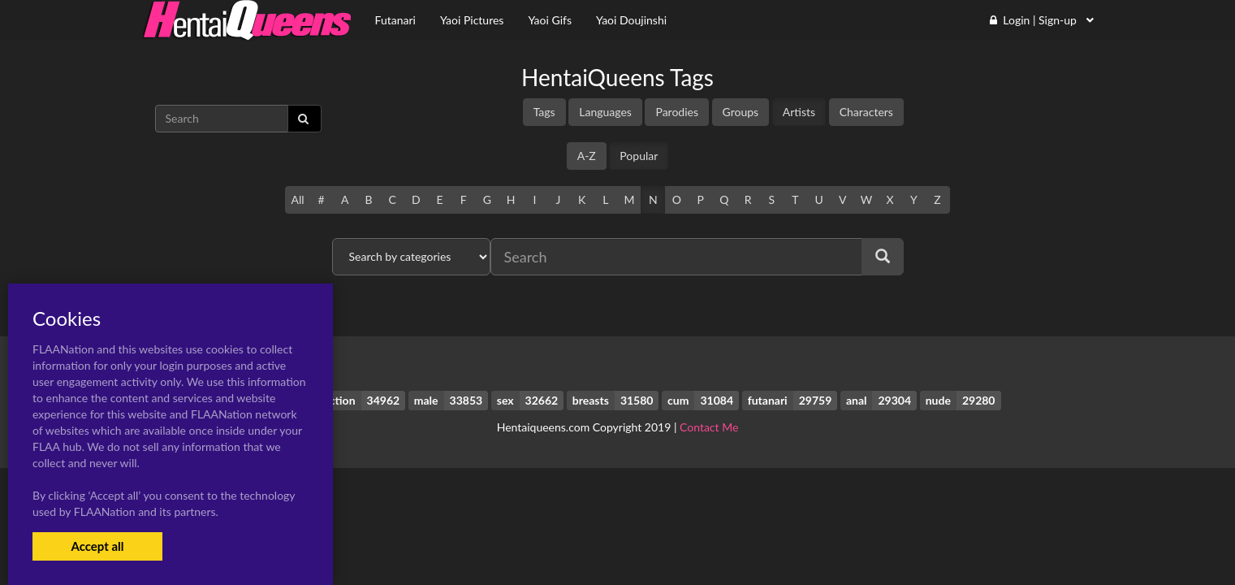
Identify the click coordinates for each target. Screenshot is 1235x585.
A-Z (586, 155)
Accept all (97, 546)
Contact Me (709, 427)
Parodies (676, 112)
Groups (741, 112)
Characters (866, 112)
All (297, 199)
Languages (605, 112)
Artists (799, 112)
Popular (639, 155)
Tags (544, 112)
